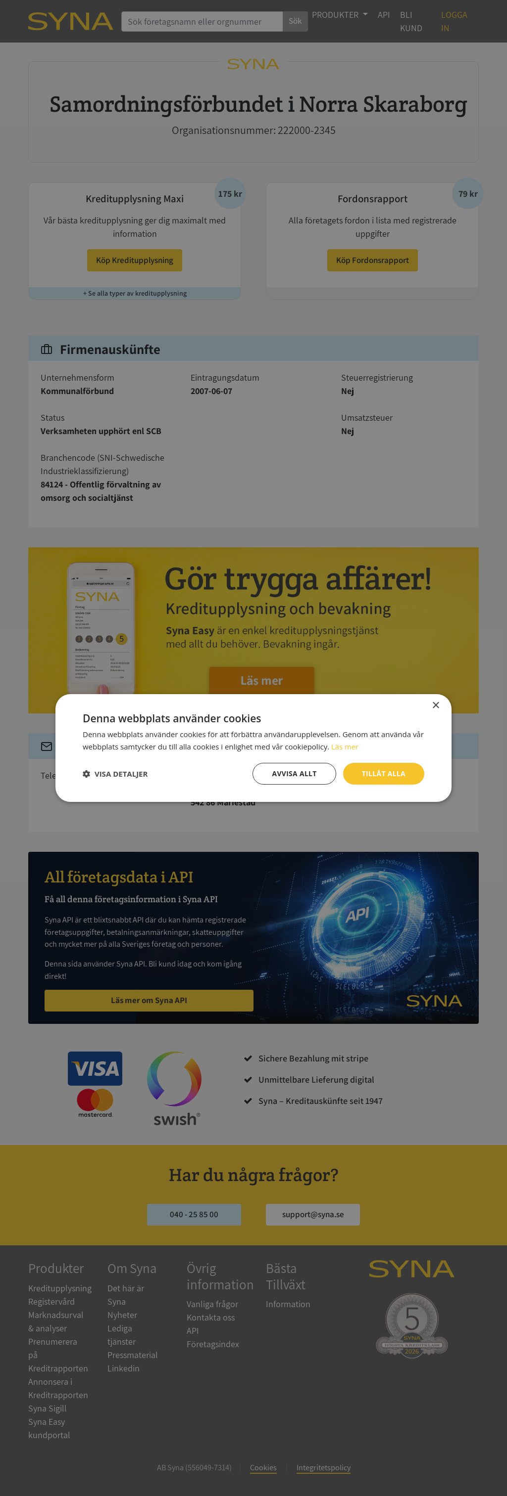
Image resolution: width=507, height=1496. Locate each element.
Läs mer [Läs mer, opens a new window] (345, 746)
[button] (115, 773)
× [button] (435, 705)
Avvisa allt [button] (293, 773)
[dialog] (253, 748)
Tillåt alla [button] (383, 773)
